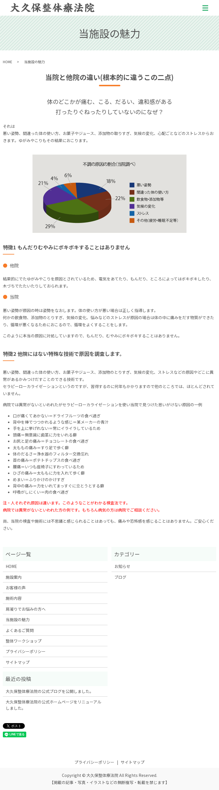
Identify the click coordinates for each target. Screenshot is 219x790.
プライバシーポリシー (26, 651)
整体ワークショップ (24, 641)
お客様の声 (16, 587)
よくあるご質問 (20, 630)
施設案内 (14, 577)
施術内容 (14, 598)
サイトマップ (18, 662)
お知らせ (122, 566)
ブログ (120, 577)
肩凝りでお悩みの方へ (26, 609)
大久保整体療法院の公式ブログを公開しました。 (50, 691)
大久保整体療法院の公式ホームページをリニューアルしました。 (53, 705)
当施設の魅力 (18, 619)
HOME (7, 61)
